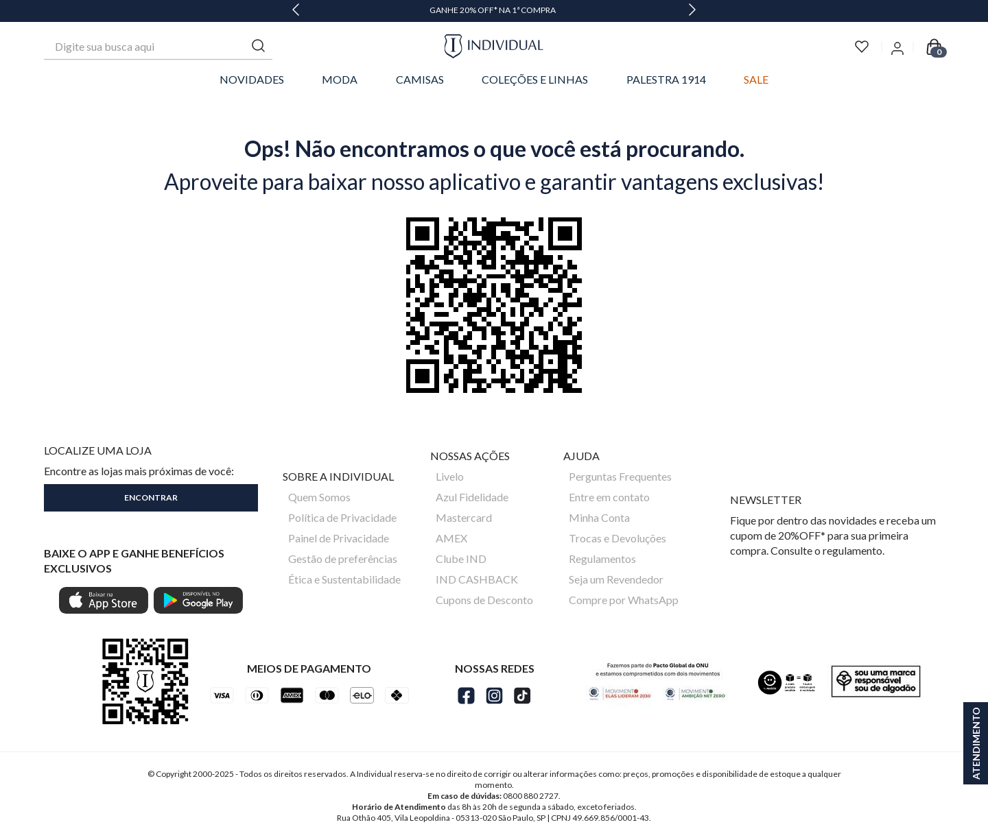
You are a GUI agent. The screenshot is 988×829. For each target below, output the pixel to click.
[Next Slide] (692, 11)
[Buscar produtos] (258, 46)
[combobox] (158, 47)
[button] (151, 495)
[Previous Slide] (295, 11)
